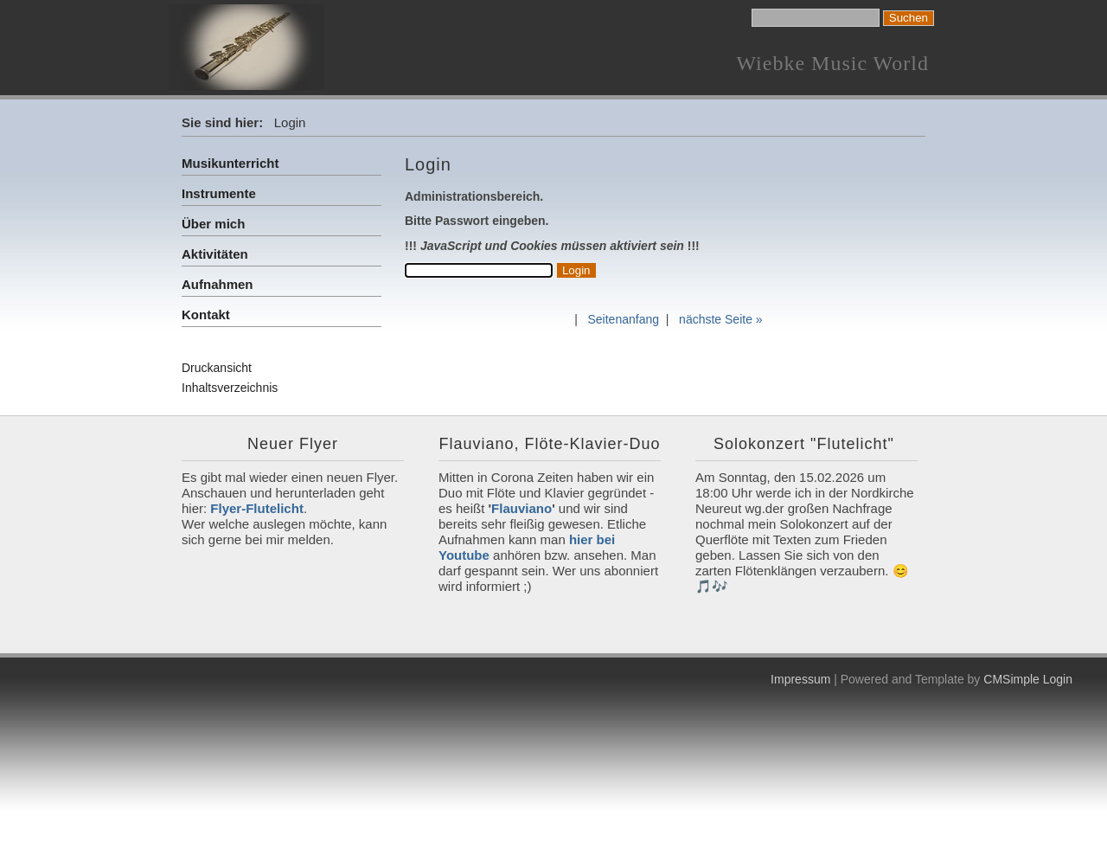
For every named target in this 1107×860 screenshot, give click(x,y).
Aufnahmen (217, 284)
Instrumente (219, 193)
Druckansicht (217, 368)
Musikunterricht (230, 163)
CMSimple (1011, 679)
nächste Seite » (721, 319)
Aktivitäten (215, 254)
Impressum (800, 679)
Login (1057, 679)
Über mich (213, 223)
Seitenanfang (623, 319)
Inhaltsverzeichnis (230, 388)
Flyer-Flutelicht (257, 508)
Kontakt (206, 314)
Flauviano (521, 508)
